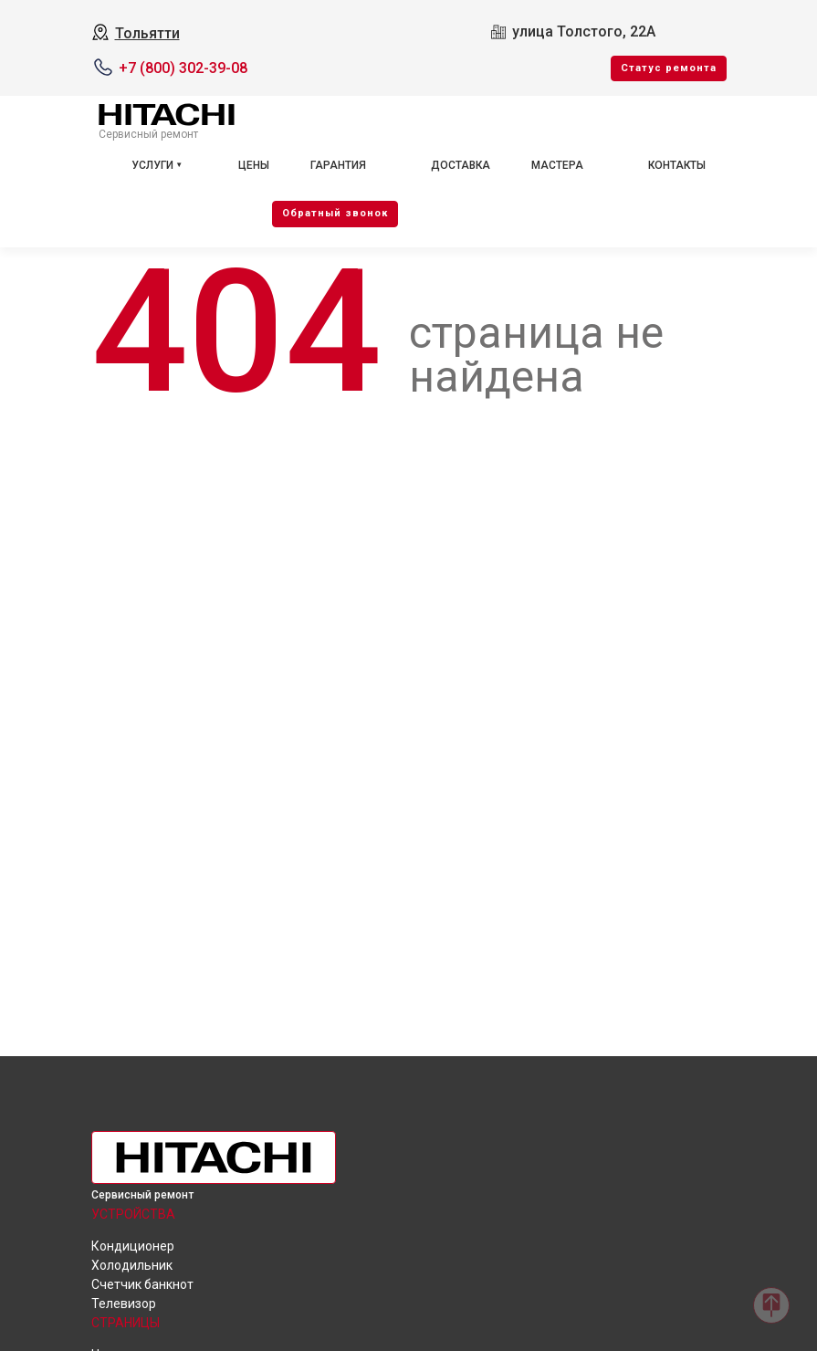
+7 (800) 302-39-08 (183, 68)
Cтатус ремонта (669, 68)
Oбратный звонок (335, 213)
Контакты (677, 165)
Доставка (460, 165)
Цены (253, 165)
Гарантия (338, 165)
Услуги (152, 165)
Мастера (557, 165)
